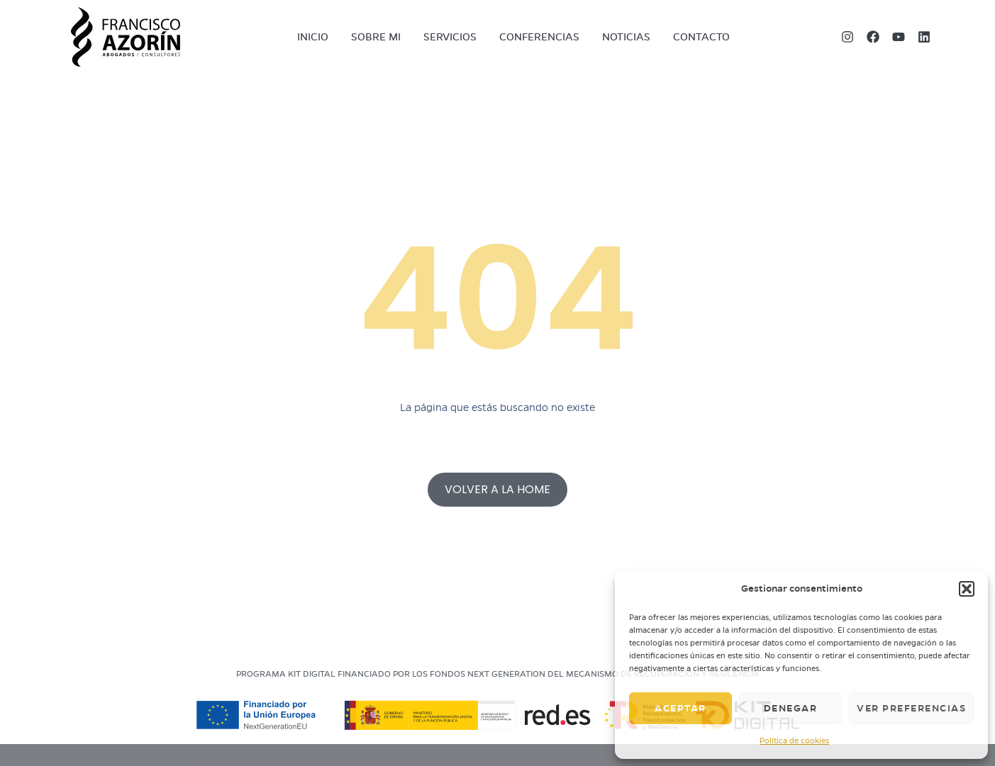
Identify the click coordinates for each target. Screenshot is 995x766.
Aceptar (680, 708)
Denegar (791, 708)
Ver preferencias (911, 708)
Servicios (450, 36)
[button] (967, 589)
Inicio (312, 36)
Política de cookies (794, 740)
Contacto (701, 36)
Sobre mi (376, 36)
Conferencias (539, 36)
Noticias (626, 36)
